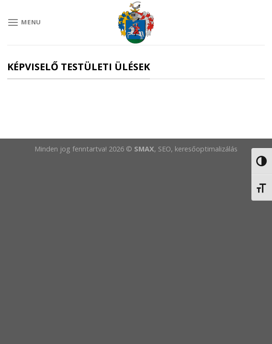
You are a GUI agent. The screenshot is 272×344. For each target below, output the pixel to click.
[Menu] (24, 22)
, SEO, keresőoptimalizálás (196, 148)
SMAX (144, 148)
